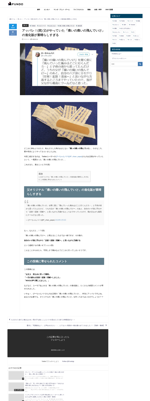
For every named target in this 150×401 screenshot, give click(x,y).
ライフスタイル (78, 9)
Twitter (34, 25)
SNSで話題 (109, 9)
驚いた (123, 39)
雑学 (38, 9)
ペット (127, 32)
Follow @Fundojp (68, 362)
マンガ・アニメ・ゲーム (62, 9)
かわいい (116, 24)
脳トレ (138, 39)
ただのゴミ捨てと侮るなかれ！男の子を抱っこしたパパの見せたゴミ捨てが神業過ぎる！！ (45, 320)
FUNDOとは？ (116, 53)
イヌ (130, 39)
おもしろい (117, 32)
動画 (122, 36)
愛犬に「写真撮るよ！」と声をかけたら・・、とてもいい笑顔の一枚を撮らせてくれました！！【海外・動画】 (62, 326)
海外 (125, 24)
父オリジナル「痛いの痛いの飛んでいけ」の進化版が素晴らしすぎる (64, 177)
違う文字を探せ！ (126, 28)
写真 (115, 36)
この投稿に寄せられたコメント (51, 179)
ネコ (115, 39)
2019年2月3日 (60, 220)
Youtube (133, 24)
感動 (115, 28)
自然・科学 (98, 9)
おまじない (53, 25)
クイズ (131, 21)
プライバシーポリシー (119, 58)
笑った (26, 25)
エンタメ (47, 9)
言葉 (115, 21)
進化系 (80, 25)
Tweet (13, 26)
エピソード (42, 25)
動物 (89, 9)
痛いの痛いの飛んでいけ (67, 25)
